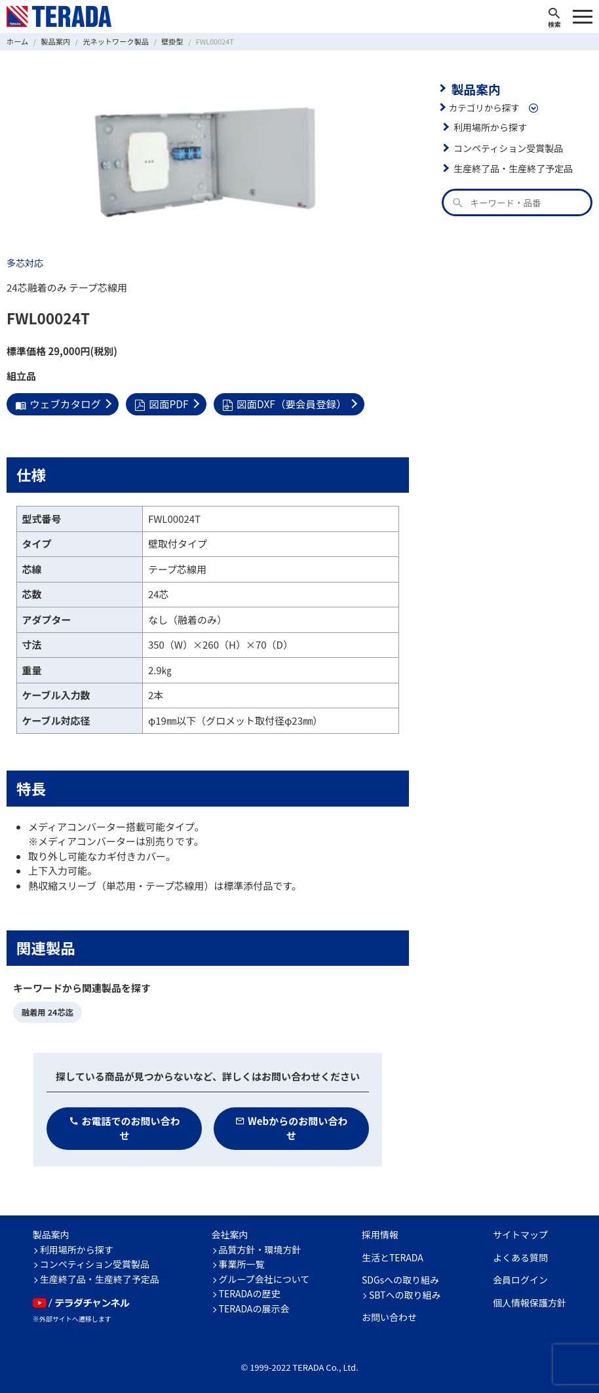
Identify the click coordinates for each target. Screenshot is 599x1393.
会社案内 (230, 1232)
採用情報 (380, 1232)
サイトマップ (520, 1232)
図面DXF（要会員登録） (278, 403)
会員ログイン (520, 1277)
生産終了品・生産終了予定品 (511, 167)
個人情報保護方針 (529, 1300)
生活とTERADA (392, 1255)
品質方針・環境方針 (260, 1247)
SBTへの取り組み (405, 1292)
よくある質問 (520, 1255)
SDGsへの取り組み (400, 1277)
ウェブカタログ (56, 403)
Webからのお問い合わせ (291, 1126)
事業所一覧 (242, 1262)
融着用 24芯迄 (46, 1010)
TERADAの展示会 (254, 1306)
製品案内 (474, 87)
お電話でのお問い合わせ (124, 1126)
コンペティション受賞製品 (506, 146)
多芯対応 (24, 262)
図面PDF (158, 403)
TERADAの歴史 (249, 1291)
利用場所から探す (489, 125)
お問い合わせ (389, 1315)
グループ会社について (264, 1277)
